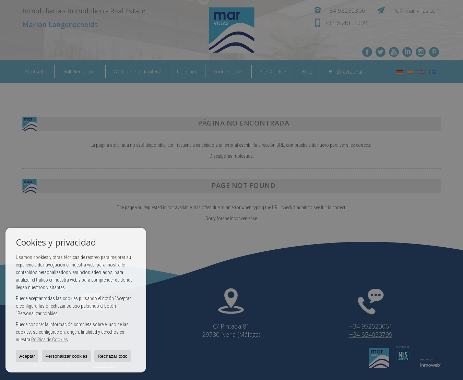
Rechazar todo (113, 356)
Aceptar (27, 356)
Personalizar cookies (66, 356)
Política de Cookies (49, 339)
